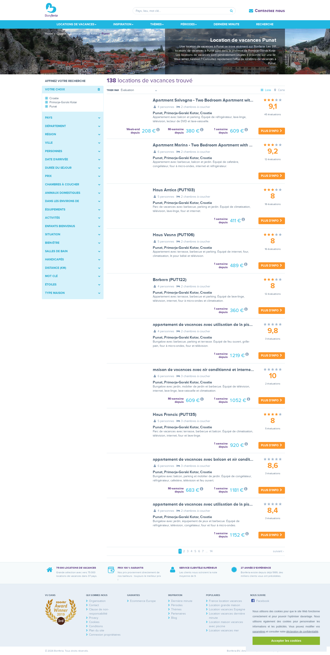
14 (211, 551)
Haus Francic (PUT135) (174, 414)
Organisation (97, 601)
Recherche (264, 24)
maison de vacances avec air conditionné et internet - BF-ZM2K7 (214, 369)
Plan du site (96, 630)
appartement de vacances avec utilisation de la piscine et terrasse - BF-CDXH (226, 324)
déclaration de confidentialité (302, 631)
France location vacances (225, 601)
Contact (94, 605)
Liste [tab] (265, 90)
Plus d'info (271, 131)
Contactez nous (270, 10)
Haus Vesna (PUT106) (173, 234)
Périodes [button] (189, 24)
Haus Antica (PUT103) (174, 190)
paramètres (259, 631)
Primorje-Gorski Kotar (181, 113)
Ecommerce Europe (143, 601)
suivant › (278, 551)
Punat (157, 113)
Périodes (177, 605)
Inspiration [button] (123, 24)
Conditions (96, 626)
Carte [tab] (279, 90)
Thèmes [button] (157, 24)
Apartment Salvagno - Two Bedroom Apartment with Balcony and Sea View (224, 100)
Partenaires (178, 613)
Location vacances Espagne (227, 609)
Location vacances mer (224, 630)
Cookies (94, 622)
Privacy (93, 618)
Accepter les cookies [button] (286, 640)
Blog (174, 618)
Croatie (206, 113)
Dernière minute (226, 24)
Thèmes (176, 609)
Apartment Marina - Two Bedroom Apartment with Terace (207, 145)
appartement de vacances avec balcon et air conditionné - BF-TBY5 (217, 459)
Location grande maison (224, 605)
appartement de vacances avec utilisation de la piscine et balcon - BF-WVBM (226, 504)
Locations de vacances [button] (76, 24)
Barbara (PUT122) (169, 279)
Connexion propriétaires (105, 634)
